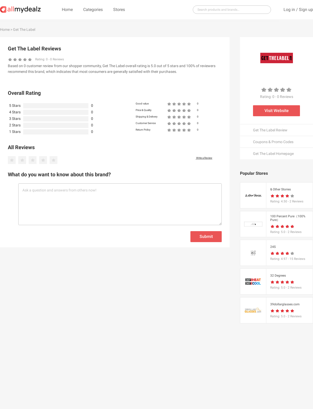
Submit (206, 236)
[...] (230, 9)
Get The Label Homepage (273, 153)
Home (67, 9)
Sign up (306, 9)
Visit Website (276, 110)
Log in (289, 9)
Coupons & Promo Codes (273, 142)
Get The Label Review (270, 130)
